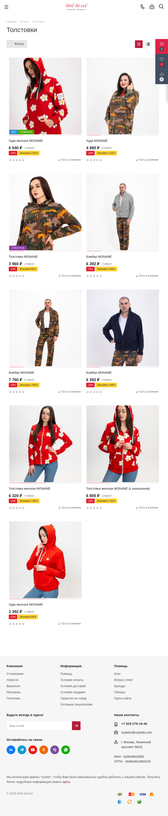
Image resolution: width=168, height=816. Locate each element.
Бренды (119, 686)
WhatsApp (65, 749)
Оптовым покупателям (76, 704)
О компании (15, 674)
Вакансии (13, 686)
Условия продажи (72, 692)
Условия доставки (73, 686)
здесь (66, 782)
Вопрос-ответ (123, 680)
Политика (13, 698)
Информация (71, 666)
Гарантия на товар (73, 698)
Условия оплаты (71, 680)
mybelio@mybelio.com (136, 732)
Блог (117, 674)
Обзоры (119, 692)
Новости (12, 680)
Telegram (22, 749)
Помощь (66, 674)
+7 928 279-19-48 (134, 723)
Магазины (14, 692)
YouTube (32, 749)
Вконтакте (11, 749)
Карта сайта (122, 698)
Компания (15, 666)
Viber (54, 749)
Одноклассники (43, 749)
